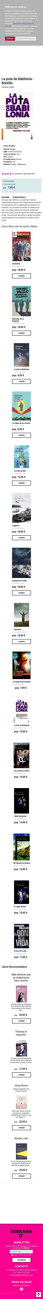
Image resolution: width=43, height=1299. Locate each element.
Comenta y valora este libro (25, 174)
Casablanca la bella (19, 581)
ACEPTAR (10, 38)
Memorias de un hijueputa (18, 320)
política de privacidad (25, 1255)
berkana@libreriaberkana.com (21, 1275)
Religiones (21, 164)
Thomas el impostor (21, 1033)
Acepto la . (22, 1255)
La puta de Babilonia (21, 369)
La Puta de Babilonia (21, 725)
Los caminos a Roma (21, 771)
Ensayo (13, 164)
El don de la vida (20, 951)
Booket (12, 149)
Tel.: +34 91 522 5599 (22, 1273)
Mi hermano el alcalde (21, 863)
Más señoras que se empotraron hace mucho (21, 977)
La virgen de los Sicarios (21, 682)
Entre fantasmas (20, 816)
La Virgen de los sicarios (21, 423)
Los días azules (20, 471)
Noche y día (21, 1138)
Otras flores (21, 1085)
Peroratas (17, 629)
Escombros (16, 264)
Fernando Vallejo (8, 87)
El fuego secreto (20, 907)
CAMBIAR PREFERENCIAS (25, 38)
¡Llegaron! (15, 526)
